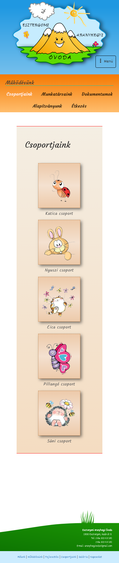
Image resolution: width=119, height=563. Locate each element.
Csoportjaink (19, 94)
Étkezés (79, 106)
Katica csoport (59, 190)
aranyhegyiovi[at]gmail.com (98, 546)
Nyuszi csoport (59, 247)
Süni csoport (59, 418)
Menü (106, 61)
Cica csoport (59, 304)
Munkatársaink (57, 94)
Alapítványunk (47, 106)
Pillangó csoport (59, 361)
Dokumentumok (97, 94)
